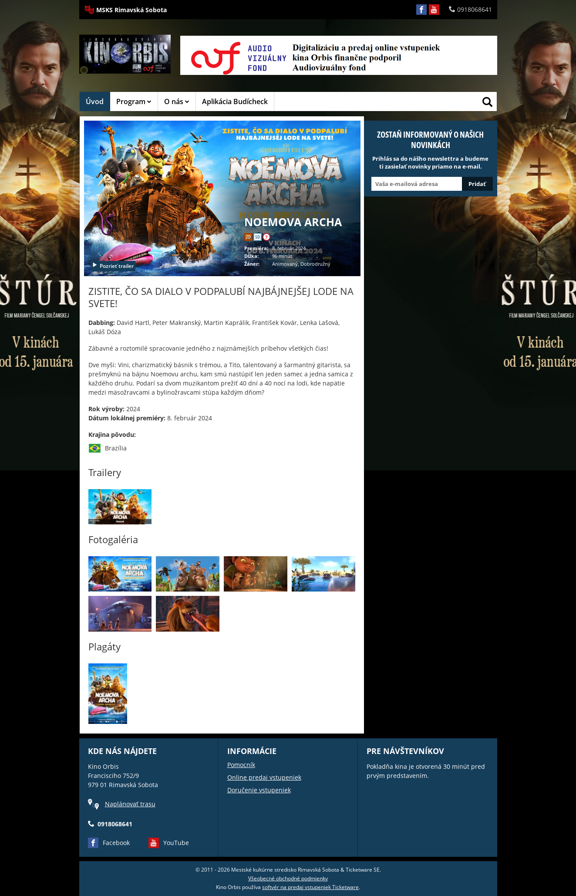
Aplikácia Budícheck (235, 101)
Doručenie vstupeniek (259, 790)
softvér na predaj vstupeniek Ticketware (310, 887)
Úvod (95, 101)
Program (134, 101)
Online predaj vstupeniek (264, 777)
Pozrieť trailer (113, 266)
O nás (176, 101)
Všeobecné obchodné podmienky (288, 878)
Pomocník (241, 765)
